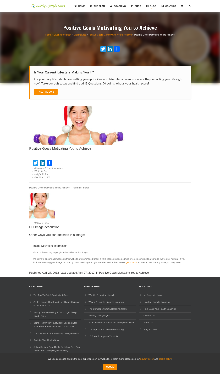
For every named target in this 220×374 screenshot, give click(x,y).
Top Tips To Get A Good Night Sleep (51, 295)
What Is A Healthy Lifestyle (102, 295)
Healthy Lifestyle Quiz (99, 315)
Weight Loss (80, 34)
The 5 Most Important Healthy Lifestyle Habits (56, 333)
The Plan (97, 6)
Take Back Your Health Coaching (160, 309)
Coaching (118, 6)
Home (79, 6)
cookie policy (165, 359)
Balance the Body (62, 34)
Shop (136, 6)
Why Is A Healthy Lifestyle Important (106, 302)
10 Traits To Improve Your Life (103, 336)
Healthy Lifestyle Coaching (157, 302)
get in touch (131, 262)
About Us (148, 322)
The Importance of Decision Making (106, 329)
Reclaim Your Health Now (46, 340)
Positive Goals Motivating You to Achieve (124, 272)
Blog (151, 6)
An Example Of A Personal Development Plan (111, 322)
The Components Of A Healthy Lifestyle (108, 309)
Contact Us (149, 315)
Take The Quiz (45, 91)
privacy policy (147, 359)
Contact (169, 6)
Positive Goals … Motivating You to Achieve (110, 34)
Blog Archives (150, 329)
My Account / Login (153, 295)
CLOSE (110, 367)
